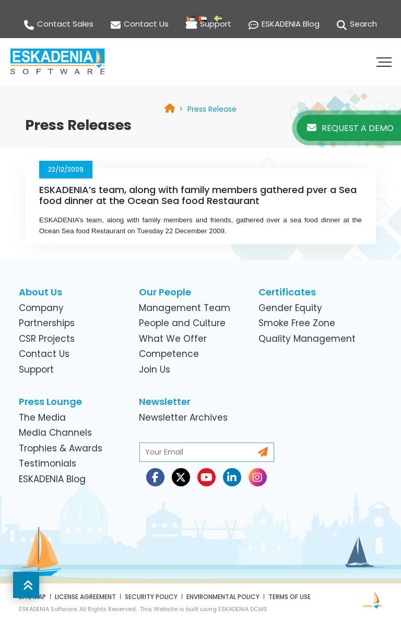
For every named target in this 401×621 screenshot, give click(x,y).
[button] (385, 61)
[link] (212, 109)
